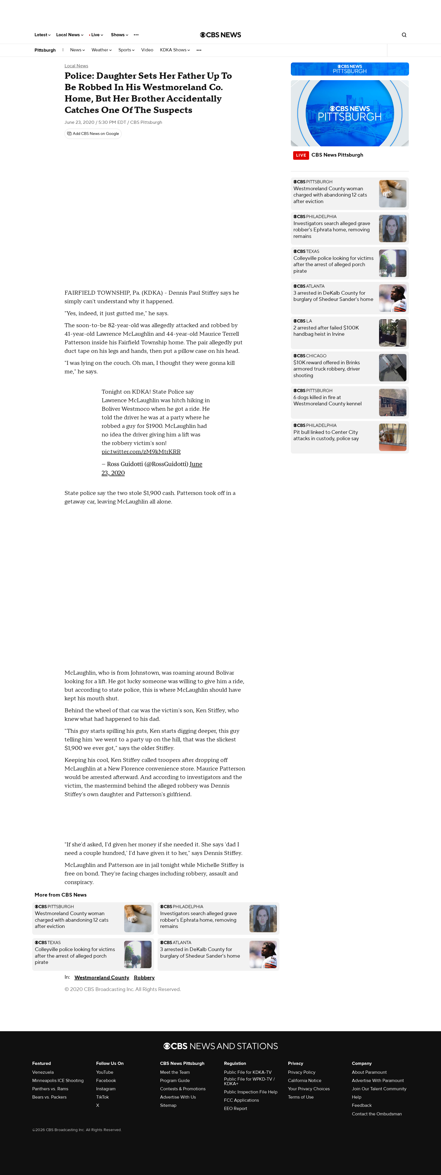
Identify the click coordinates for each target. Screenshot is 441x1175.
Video (147, 50)
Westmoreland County (101, 977)
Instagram (106, 1089)
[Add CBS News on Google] (93, 134)
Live (97, 35)
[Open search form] (404, 34)
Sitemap (168, 1105)
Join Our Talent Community (379, 1089)
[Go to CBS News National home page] (220, 35)
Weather (102, 50)
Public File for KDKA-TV (248, 1072)
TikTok (102, 1097)
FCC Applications (241, 1100)
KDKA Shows (175, 50)
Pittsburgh (45, 50)
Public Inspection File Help (250, 1092)
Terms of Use (301, 1097)
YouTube (104, 1072)
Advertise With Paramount (378, 1080)
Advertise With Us (178, 1097)
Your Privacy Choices (309, 1089)
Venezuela (43, 1072)
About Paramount (369, 1072)
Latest (43, 35)
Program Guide (175, 1080)
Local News (69, 35)
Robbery (144, 977)
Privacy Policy (301, 1072)
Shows (119, 35)
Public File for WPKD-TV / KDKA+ (249, 1081)
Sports (126, 50)
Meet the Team (175, 1072)
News (77, 50)
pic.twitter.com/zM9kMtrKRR (141, 452)
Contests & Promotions (183, 1089)
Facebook (106, 1080)
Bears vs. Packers (49, 1097)
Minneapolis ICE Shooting (58, 1080)
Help (356, 1097)
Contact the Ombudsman (377, 1114)
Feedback (362, 1105)
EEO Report (235, 1108)
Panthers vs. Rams (50, 1089)
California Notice (304, 1080)
